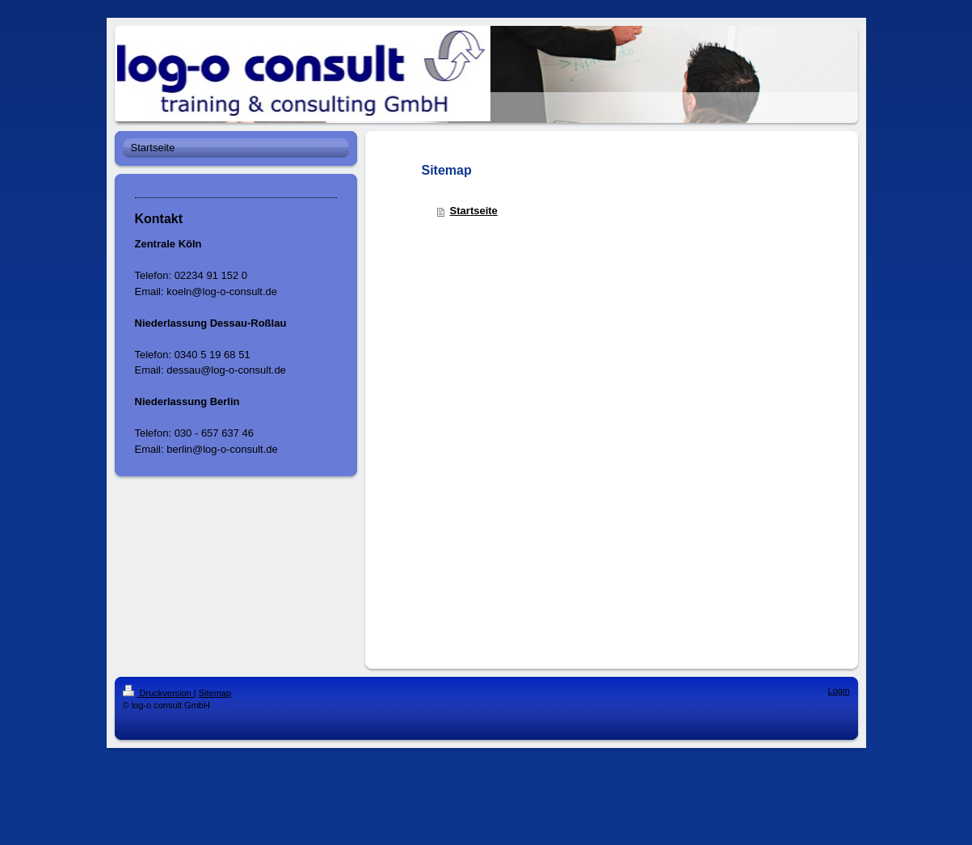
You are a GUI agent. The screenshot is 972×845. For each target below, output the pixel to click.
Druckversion (158, 693)
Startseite (474, 211)
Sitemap (215, 693)
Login (839, 690)
